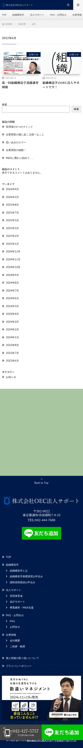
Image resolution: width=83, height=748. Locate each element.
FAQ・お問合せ (58, 14)
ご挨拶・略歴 (17, 646)
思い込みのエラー (16, 142)
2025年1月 (12, 243)
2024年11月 (13, 259)
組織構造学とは (19, 570)
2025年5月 (12, 220)
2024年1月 (12, 337)
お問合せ (15, 626)
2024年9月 (12, 275)
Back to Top (41, 482)
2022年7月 (12, 352)
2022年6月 (12, 360)
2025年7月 (12, 212)
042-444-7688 (45, 519)
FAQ (12, 621)
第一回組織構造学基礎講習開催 (20, 85)
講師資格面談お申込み (22, 582)
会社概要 (15, 640)
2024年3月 (12, 321)
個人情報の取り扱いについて (22, 658)
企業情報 (77, 14)
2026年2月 (12, 197)
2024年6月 (12, 298)
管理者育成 (16, 595)
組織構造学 (18, 14)
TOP (4, 14)
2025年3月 (12, 228)
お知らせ (33, 54)
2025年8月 (12, 204)
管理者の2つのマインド (19, 126)
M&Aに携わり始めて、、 (20, 157)
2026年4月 (12, 189)
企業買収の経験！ (16, 150)
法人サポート (37, 14)
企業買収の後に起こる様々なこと (25, 134)
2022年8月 (12, 345)
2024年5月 (12, 306)
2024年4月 (12, 313)
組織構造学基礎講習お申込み (26, 576)
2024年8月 (12, 282)
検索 (4, 104)
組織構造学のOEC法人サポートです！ (61, 85)
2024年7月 (12, 290)
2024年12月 (13, 251)
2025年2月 (12, 235)
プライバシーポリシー (18, 665)
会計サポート (17, 601)
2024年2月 (12, 329)
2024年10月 (13, 267)
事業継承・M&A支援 (22, 607)
